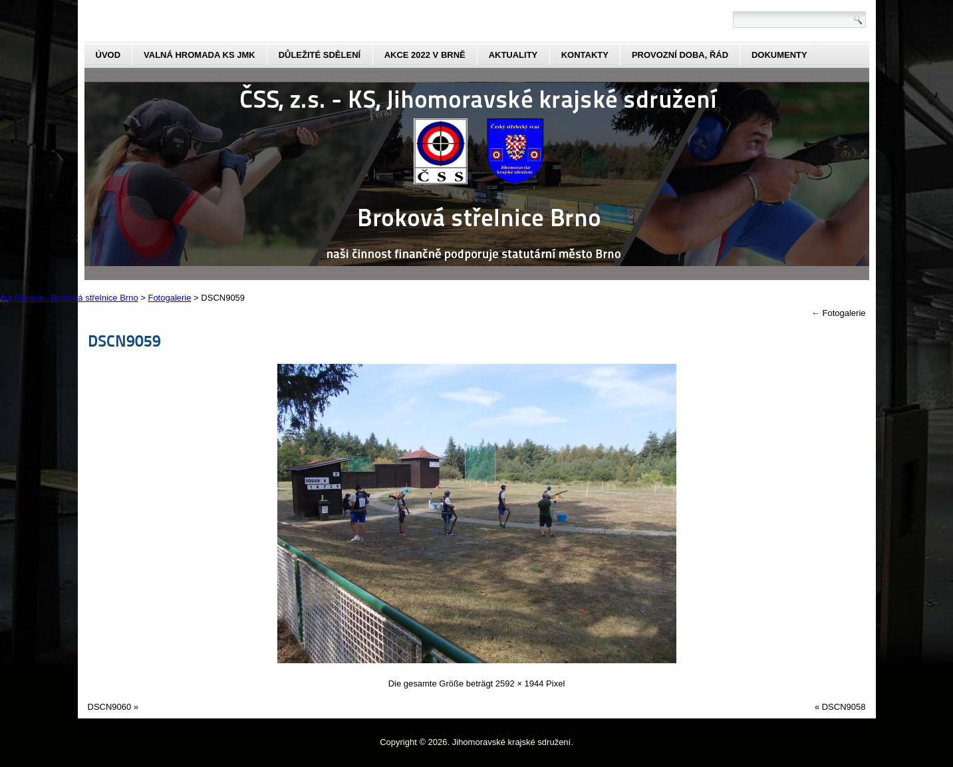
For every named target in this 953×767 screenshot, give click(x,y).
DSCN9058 (844, 707)
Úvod (108, 55)
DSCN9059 (124, 340)
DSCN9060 (110, 707)
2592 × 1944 (519, 684)
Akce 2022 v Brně (425, 55)
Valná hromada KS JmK (199, 55)
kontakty (585, 55)
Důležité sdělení (320, 55)
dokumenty (779, 55)
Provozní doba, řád (680, 55)
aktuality (513, 55)
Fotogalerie (838, 313)
